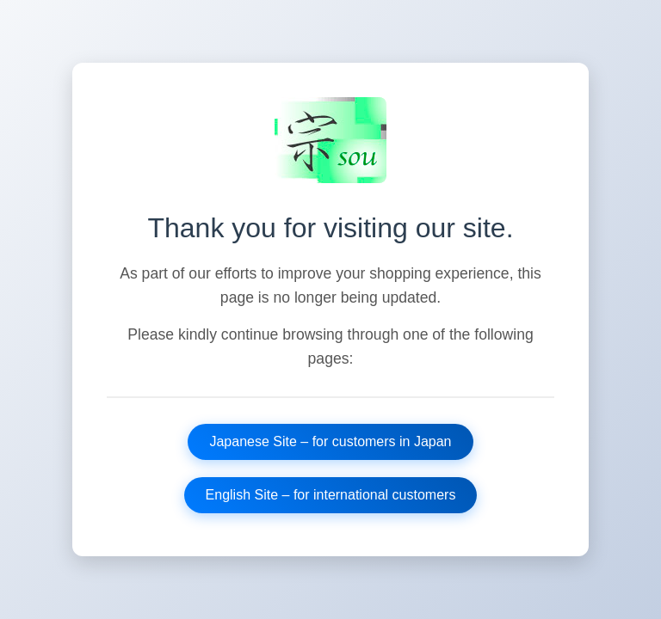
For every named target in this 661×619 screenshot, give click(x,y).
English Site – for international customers (331, 494)
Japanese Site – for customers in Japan (330, 441)
